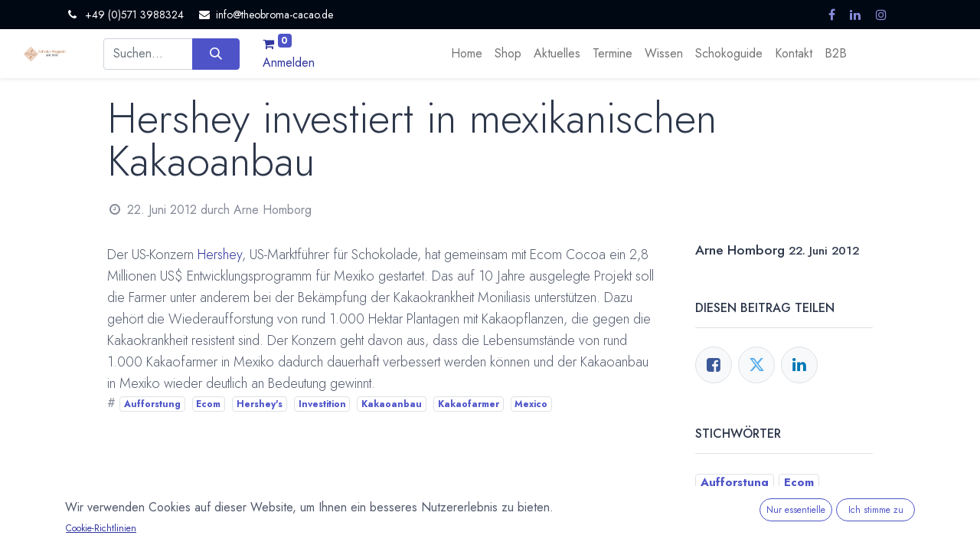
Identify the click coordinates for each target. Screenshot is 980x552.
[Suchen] (215, 53)
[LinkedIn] (799, 365)
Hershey (220, 254)
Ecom (208, 404)
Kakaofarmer (468, 404)
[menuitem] (466, 53)
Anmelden (289, 62)
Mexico (530, 404)
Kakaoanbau (391, 404)
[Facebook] (713, 365)
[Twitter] (756, 365)
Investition (322, 404)
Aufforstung (152, 404)
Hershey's (260, 404)
